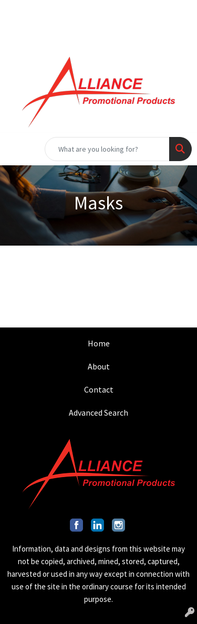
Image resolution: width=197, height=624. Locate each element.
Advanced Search (98, 412)
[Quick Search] (107, 149)
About (99, 366)
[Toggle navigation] (16, 149)
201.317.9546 (39, 11)
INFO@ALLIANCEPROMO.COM (132, 11)
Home (99, 343)
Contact (98, 389)
